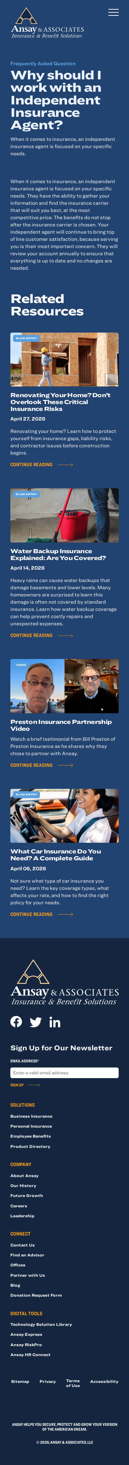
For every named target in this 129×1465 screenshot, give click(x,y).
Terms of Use (73, 1383)
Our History (23, 1185)
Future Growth (26, 1195)
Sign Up (16, 1084)
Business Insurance (31, 1116)
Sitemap (20, 1381)
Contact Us (22, 1244)
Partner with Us (27, 1275)
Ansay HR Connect (30, 1354)
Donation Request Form (36, 1295)
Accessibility (104, 1381)
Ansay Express (26, 1334)
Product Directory (30, 1146)
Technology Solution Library (41, 1324)
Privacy (48, 1381)
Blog (15, 1285)
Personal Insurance (31, 1125)
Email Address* (24, 1060)
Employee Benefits (30, 1135)
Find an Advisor (27, 1254)
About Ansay (24, 1175)
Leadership (22, 1215)
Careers (18, 1205)
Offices (17, 1264)
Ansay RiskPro (26, 1344)
